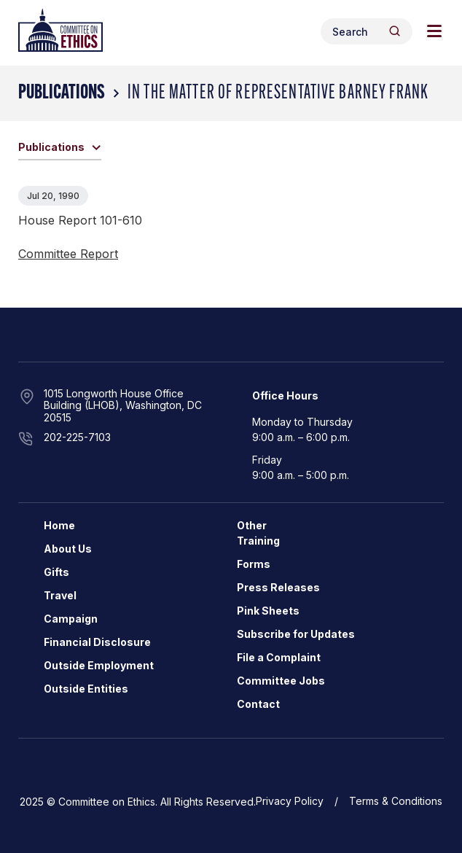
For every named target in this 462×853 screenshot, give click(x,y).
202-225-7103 (77, 437)
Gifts (56, 572)
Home (59, 525)
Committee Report (68, 253)
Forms (253, 564)
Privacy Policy (290, 801)
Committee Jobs (281, 680)
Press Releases (278, 587)
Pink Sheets (268, 610)
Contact (258, 704)
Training (258, 540)
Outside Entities (86, 688)
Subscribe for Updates (296, 634)
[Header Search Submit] (394, 31)
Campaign (71, 618)
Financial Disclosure (97, 642)
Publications (61, 93)
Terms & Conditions (395, 801)
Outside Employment (99, 665)
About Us (68, 548)
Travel (60, 595)
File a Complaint (279, 657)
